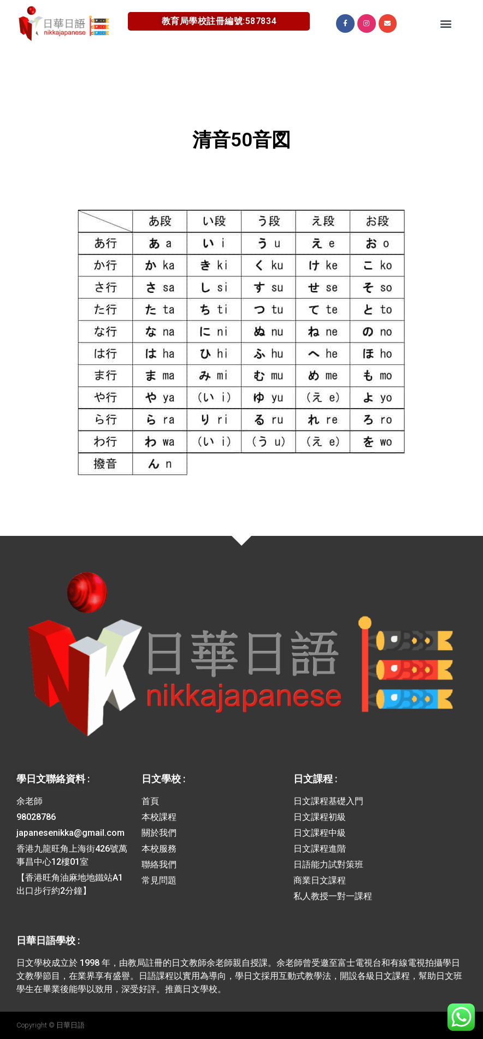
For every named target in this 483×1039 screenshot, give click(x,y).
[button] (446, 23)
